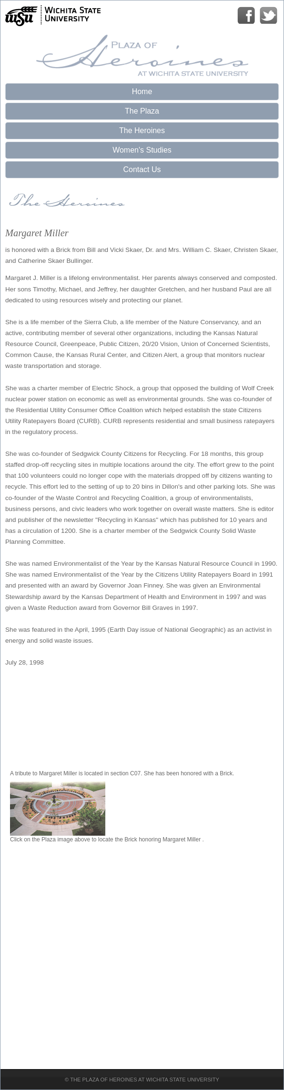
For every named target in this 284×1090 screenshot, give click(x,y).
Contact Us (142, 169)
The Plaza (142, 111)
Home (142, 91)
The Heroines (142, 130)
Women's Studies (142, 150)
